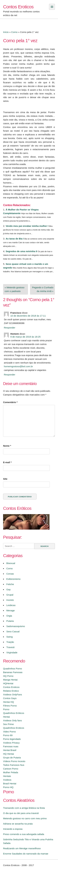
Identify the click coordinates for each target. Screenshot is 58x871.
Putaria (10, 621)
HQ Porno (8, 676)
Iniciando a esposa (12, 829)
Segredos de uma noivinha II (21, 251)
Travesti (10, 647)
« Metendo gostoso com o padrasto (14, 289)
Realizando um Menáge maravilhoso (22, 848)
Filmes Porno (10, 705)
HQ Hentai (8, 754)
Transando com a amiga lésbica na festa (24, 808)
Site (5, 479)
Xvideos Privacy (11, 742)
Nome (7, 445)
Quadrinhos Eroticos (13, 728)
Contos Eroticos (18, 6)
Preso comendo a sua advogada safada (23, 834)
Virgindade (11, 652)
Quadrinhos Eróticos (13, 713)
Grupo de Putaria (12, 757)
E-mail (7, 462)
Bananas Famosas (12, 672)
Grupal (9, 594)
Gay (8, 589)
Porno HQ (8, 787)
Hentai (6, 716)
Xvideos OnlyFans (12, 694)
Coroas (10, 573)
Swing (9, 636)
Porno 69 (8, 735)
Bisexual (10, 563)
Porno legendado (12, 739)
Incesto (10, 600)
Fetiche (10, 584)
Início (6, 32)
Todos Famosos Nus (13, 765)
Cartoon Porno (10, 768)
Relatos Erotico (11, 690)
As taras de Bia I (15, 238)
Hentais (7, 776)
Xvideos (7, 779)
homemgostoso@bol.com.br (18, 366)
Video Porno (9, 731)
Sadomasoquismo (15, 626)
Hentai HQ (8, 702)
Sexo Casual (12, 631)
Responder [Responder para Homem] (9, 374)
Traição (10, 642)
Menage (10, 610)
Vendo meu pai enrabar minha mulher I (27, 226)
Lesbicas (10, 605)
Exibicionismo (13, 579)
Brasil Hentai (9, 783)
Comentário (10, 402)
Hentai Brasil (9, 750)
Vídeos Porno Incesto (14, 761)
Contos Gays (10, 698)
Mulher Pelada (10, 772)
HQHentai (8, 683)
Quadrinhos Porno (12, 668)
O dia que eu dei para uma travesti (21, 813)
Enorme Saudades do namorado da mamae (25, 853)
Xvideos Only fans (12, 720)
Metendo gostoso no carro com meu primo (25, 818)
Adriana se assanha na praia (18, 823)
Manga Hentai (10, 679)
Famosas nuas (10, 746)
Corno (14, 32)
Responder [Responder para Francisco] (9, 327)
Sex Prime (8, 724)
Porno (6, 709)
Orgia (9, 615)
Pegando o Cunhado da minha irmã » (42, 289)
